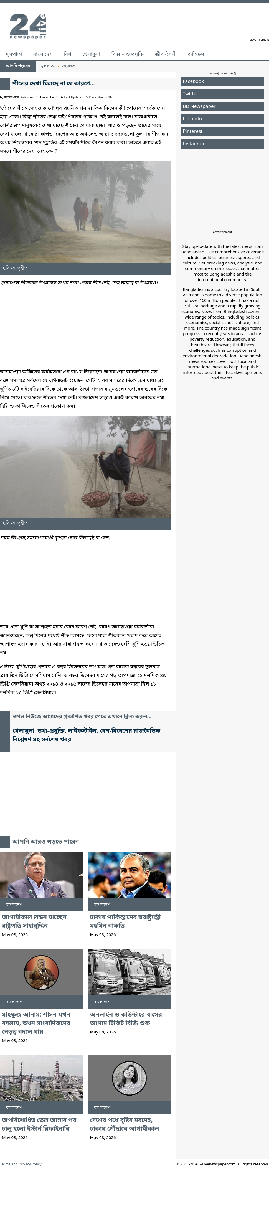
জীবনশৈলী (165, 54)
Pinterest (192, 131)
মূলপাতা (14, 54)
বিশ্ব (67, 54)
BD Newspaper (199, 106)
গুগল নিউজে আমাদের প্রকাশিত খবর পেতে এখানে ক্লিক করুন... (82, 717)
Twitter (190, 94)
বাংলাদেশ (42, 54)
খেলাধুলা (91, 54)
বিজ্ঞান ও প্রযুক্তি (127, 54)
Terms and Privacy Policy (21, 1164)
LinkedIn (192, 119)
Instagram (194, 144)
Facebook (193, 81)
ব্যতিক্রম (195, 54)
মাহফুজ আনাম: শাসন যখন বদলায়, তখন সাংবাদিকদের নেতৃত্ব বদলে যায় (36, 1023)
